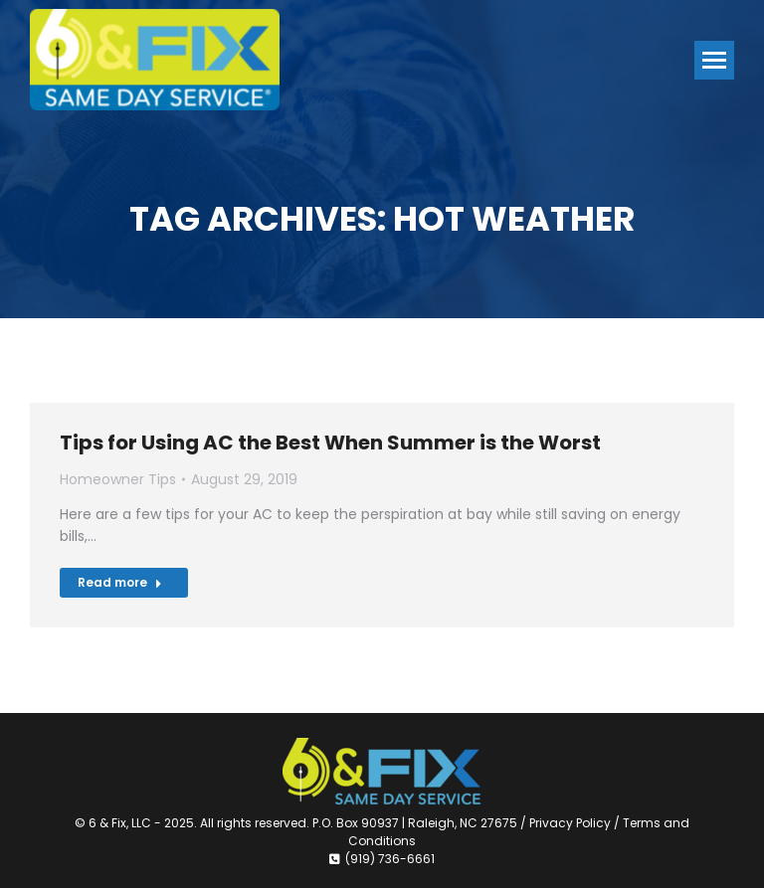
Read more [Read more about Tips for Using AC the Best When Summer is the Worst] (120, 582)
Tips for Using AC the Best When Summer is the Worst (330, 442)
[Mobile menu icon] (714, 60)
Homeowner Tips (118, 479)
